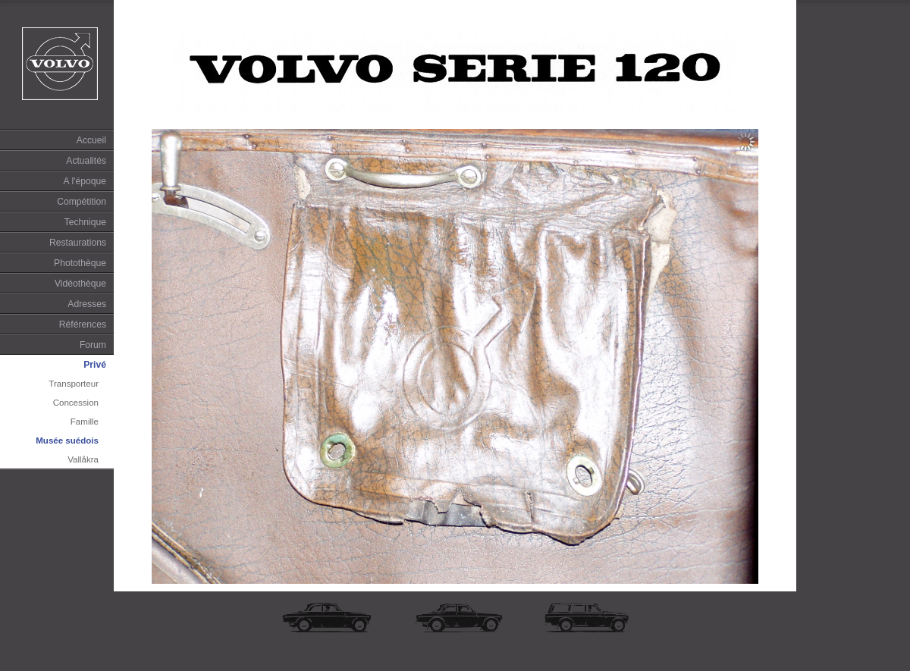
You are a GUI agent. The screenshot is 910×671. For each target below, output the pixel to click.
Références (82, 324)
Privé (94, 364)
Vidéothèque (80, 283)
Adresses (86, 304)
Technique (85, 222)
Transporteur (74, 383)
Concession (76, 402)
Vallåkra (83, 459)
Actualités (86, 160)
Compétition (81, 201)
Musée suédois (67, 440)
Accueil (91, 140)
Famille (85, 421)
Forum (93, 345)
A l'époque (85, 181)
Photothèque (80, 263)
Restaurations (77, 242)
